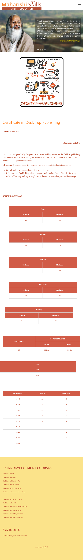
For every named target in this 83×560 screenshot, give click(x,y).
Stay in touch (11, 529)
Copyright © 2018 (41, 547)
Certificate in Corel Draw (10, 503)
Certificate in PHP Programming (13, 517)
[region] (41, 31)
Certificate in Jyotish (9, 477)
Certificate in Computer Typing (12, 499)
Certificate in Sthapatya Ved (11, 481)
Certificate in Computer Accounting (14, 492)
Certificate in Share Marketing (12, 488)
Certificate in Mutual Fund (11, 484)
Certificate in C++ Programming (13, 514)
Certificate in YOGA (9, 474)
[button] (38, 49)
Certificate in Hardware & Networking (15, 506)
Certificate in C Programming (12, 510)
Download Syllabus (71, 143)
